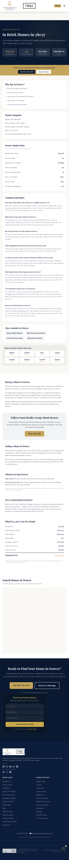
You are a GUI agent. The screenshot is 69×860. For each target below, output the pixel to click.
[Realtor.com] (10, 772)
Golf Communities (42, 798)
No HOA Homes (41, 815)
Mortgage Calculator (9, 798)
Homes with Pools (42, 805)
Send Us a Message (47, 685)
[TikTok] (14, 767)
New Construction (9, 795)
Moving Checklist (8, 818)
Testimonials (7, 805)
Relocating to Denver (34, 338)
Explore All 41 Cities (9, 791)
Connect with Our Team (25, 724)
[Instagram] (7, 767)
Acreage (39, 812)
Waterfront (40, 795)
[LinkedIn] (17, 767)
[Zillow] (7, 772)
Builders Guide (7, 812)
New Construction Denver (36, 333)
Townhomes (40, 788)
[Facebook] (4, 767)
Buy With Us (7, 781)
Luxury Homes (41, 791)
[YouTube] (10, 767)
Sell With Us (7, 788)
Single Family (40, 781)
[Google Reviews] (4, 772)
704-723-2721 (34, 433)
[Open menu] (64, 6)
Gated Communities (43, 801)
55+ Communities (42, 818)
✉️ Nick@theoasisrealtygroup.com (41, 833)
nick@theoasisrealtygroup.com (37, 692)
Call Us (57, 6)
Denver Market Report (14, 333)
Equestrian (40, 808)
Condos (39, 785)
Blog (4, 808)
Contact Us (6, 825)
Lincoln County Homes (15, 338)
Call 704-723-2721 (26, 72)
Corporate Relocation (10, 822)
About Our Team (8, 801)
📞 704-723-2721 (22, 833)
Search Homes (44, 72)
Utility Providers (8, 815)
